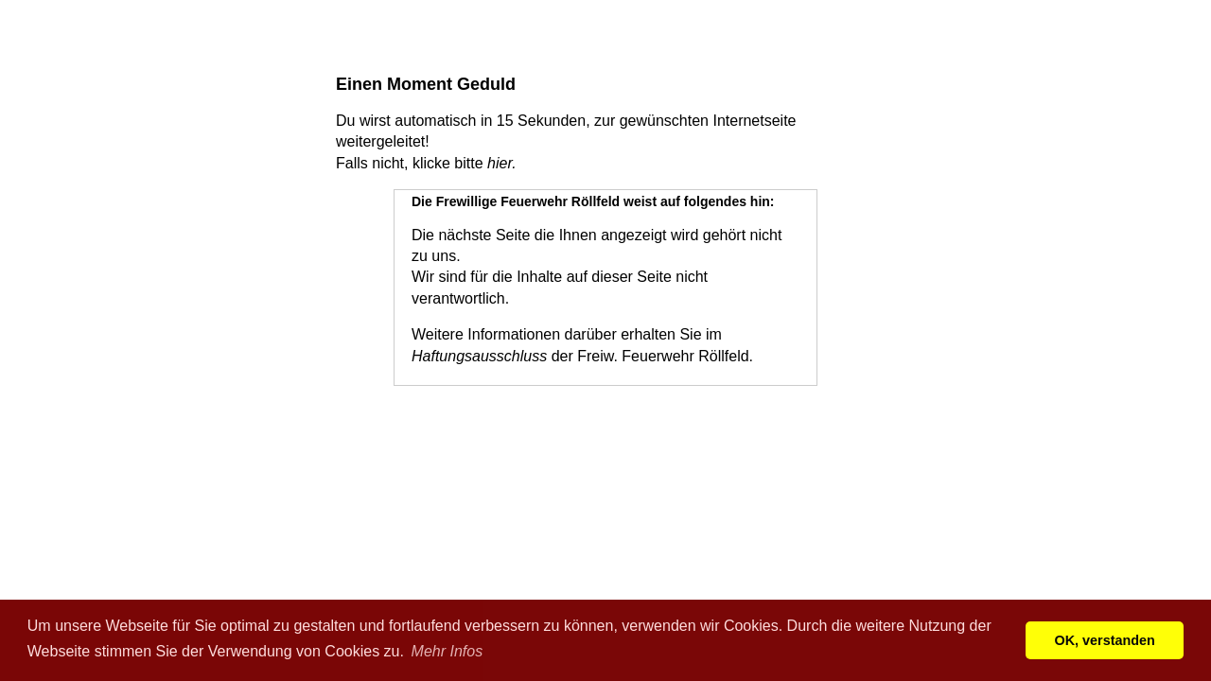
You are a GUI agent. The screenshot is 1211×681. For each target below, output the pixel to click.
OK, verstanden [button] (1105, 640)
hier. (502, 163)
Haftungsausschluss (479, 356)
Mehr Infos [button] (447, 651)
